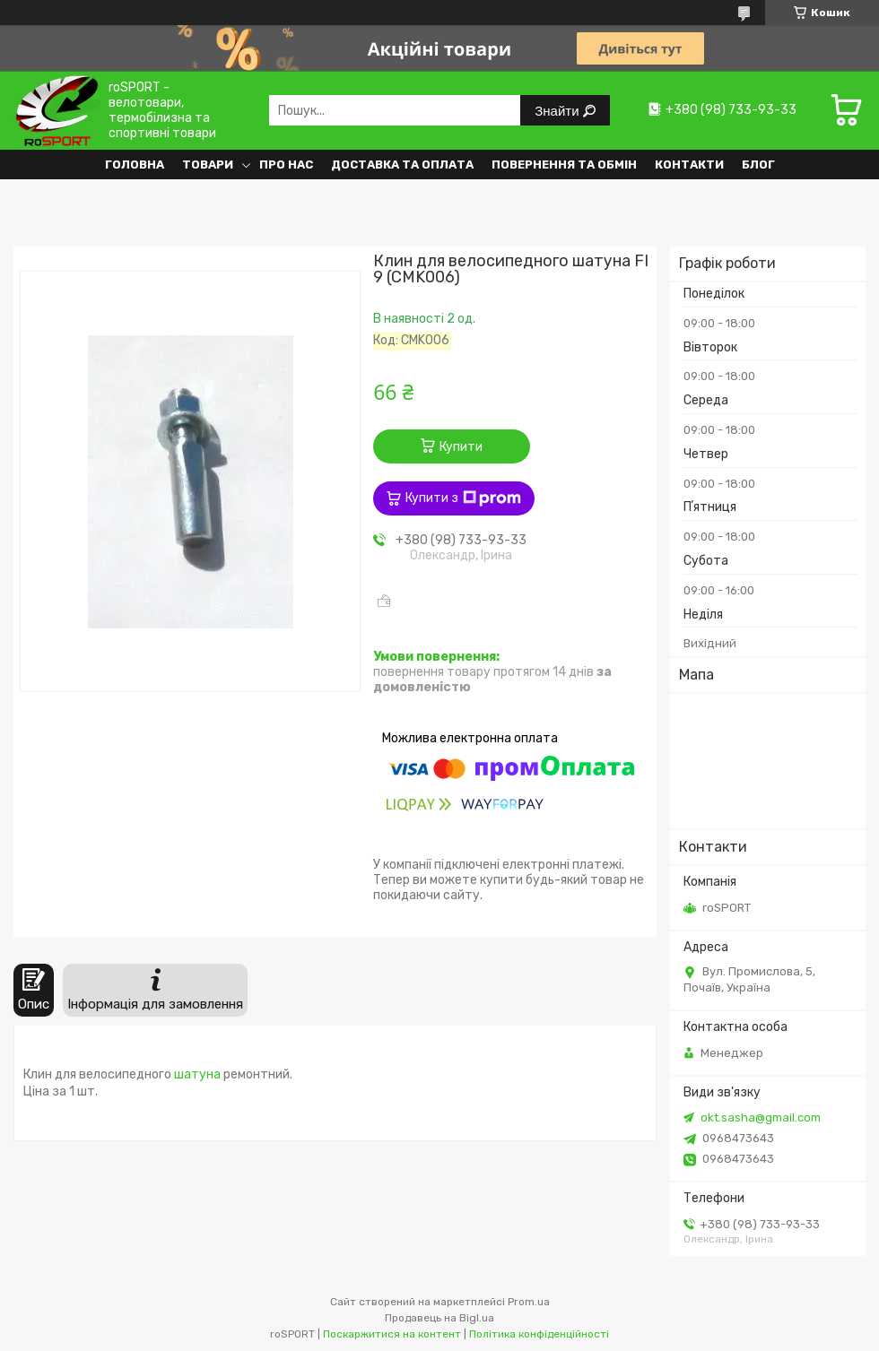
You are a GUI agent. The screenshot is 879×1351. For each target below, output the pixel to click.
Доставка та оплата (402, 164)
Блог (758, 164)
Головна (134, 164)
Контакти (689, 164)
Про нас (286, 164)
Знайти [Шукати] (558, 110)
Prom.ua (529, 1301)
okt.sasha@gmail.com (761, 1117)
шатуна (197, 1074)
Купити (461, 447)
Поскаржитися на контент (392, 1334)
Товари (207, 164)
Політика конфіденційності (539, 1334)
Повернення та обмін (564, 164)
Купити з (463, 498)
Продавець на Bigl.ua (439, 1318)
